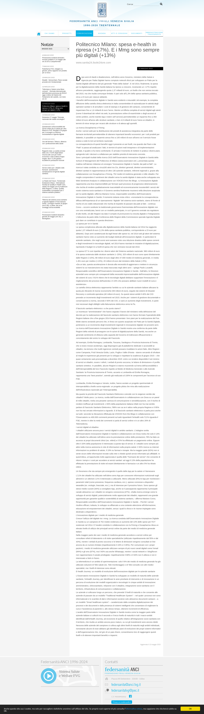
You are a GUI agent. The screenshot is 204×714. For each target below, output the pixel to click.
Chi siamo (49, 33)
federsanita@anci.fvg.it (126, 685)
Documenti (136, 33)
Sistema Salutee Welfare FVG (69, 674)
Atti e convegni (119, 33)
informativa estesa (134, 709)
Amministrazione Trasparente (154, 33)
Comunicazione (84, 33)
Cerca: (130, 4)
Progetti (67, 33)
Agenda (102, 33)
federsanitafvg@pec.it (125, 691)
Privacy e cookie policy (122, 702)
